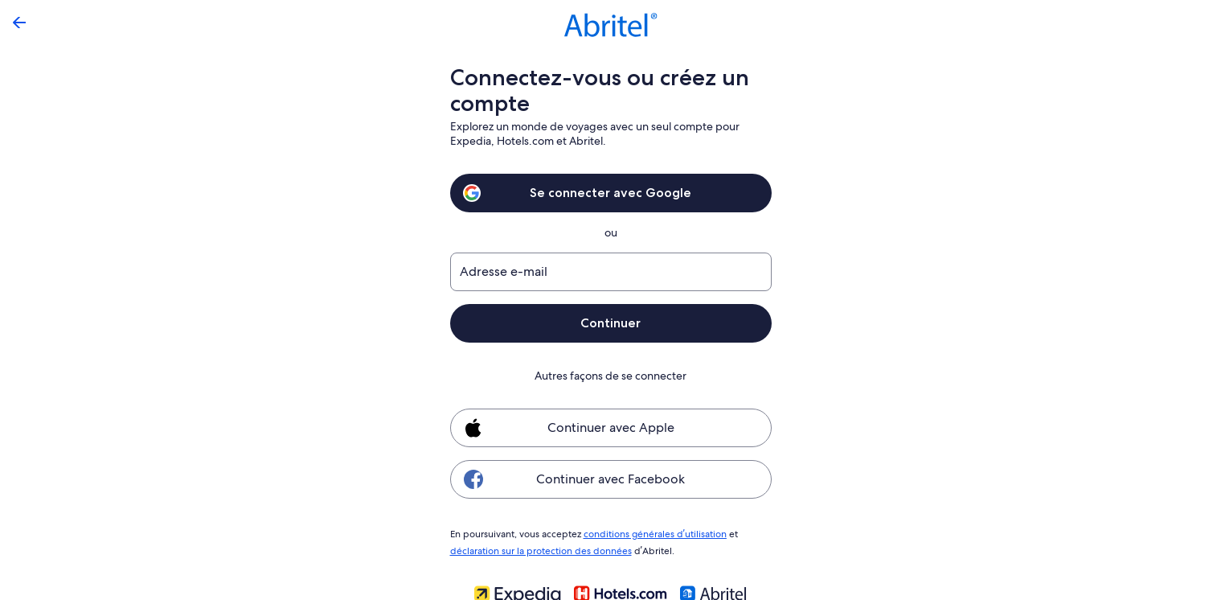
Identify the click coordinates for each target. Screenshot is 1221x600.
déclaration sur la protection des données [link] (538, 548)
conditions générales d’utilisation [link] (652, 533)
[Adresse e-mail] (611, 272)
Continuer (611, 323)
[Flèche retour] (19, 22)
